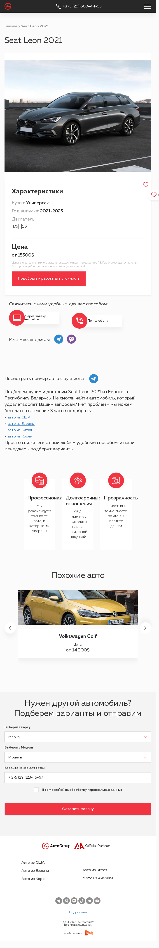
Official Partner (92, 852)
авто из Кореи (23, 442)
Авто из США (32, 869)
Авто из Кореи (34, 885)
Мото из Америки (97, 884)
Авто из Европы (35, 877)
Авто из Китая (94, 876)
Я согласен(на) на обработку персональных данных (82, 796)
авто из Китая (22, 436)
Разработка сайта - (73, 939)
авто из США (21, 423)
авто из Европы (24, 430)
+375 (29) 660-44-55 (82, 6)
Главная (11, 26)
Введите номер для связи (24, 774)
